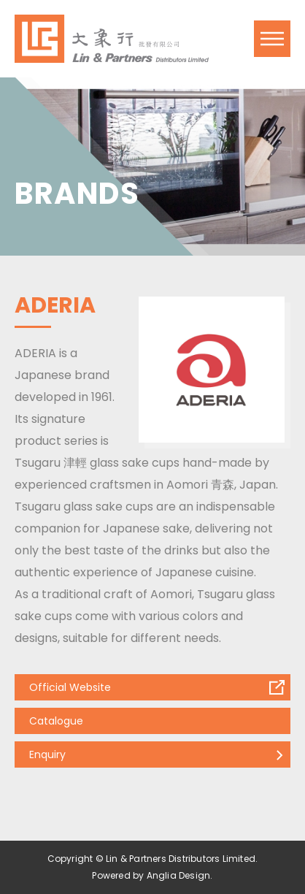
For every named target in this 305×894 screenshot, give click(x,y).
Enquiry (47, 754)
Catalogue (56, 721)
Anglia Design (179, 875)
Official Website (70, 687)
